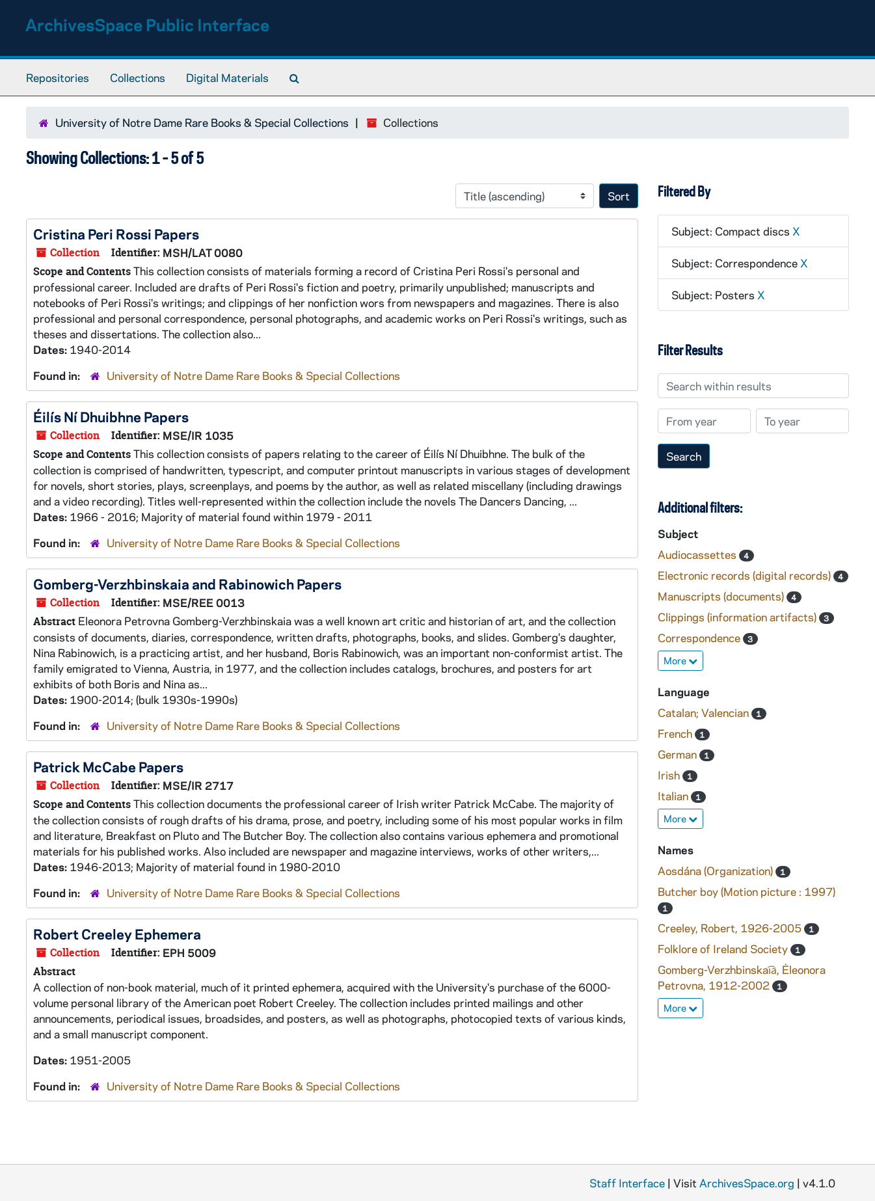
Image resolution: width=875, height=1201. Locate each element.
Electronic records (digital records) (745, 575)
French (676, 733)
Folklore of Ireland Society (724, 948)
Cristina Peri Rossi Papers (116, 233)
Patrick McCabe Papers (108, 766)
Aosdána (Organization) (716, 870)
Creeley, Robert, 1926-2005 (731, 928)
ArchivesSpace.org (746, 1183)
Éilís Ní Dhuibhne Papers (111, 416)
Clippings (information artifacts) (738, 617)
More (680, 660)
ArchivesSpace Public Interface (147, 24)
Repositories (57, 77)
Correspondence (700, 637)
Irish (670, 775)
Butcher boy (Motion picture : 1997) (746, 891)
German (678, 754)
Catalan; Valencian (704, 712)
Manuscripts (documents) (722, 596)
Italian (674, 796)
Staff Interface (627, 1183)
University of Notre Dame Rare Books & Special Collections (202, 122)
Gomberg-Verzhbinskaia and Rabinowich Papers (187, 583)
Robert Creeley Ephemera (117, 933)
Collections (137, 77)
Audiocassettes (698, 554)
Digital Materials (227, 77)
